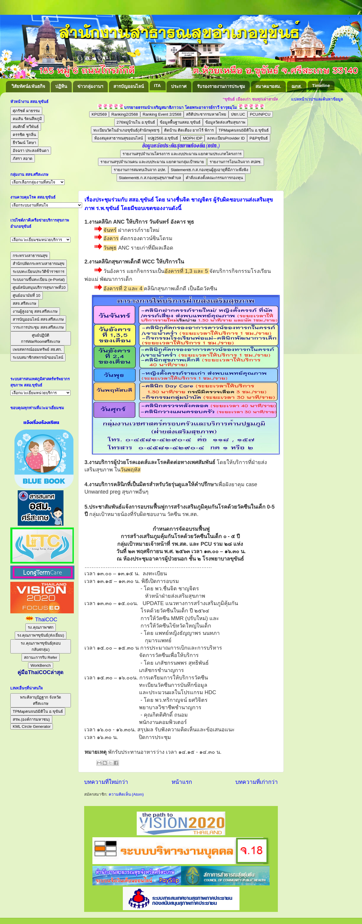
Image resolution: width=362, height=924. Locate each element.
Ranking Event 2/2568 (162, 114)
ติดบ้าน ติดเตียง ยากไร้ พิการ (189, 130)
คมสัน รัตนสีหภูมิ (27, 119)
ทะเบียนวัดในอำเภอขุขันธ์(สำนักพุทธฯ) (126, 130)
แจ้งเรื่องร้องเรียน (40, 422)
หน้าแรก (182, 782)
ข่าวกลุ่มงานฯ (90, 86)
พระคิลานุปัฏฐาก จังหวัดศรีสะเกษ (40, 700)
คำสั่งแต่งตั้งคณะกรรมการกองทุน (214, 178)
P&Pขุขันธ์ (259, 138)
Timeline (321, 85)
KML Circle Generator (31, 726)
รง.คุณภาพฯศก (40, 627)
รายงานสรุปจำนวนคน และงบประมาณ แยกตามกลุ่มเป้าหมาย (152, 162)
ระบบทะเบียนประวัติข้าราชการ (38, 271)
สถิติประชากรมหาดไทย (206, 114)
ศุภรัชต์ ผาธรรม (26, 111)
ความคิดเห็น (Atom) (126, 794)
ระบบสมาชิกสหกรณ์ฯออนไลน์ (38, 357)
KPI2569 (99, 114)
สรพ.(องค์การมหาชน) (31, 719)
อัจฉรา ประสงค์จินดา (31, 150)
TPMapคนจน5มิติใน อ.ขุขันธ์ (243, 130)
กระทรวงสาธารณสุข (30, 255)
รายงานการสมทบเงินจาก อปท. (140, 170)
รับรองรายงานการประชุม (221, 86)
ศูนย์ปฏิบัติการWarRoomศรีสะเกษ (41, 338)
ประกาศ (179, 86)
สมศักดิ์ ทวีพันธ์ (26, 126)
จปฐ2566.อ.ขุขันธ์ (163, 138)
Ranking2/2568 (124, 114)
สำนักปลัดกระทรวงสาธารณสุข (38, 263)
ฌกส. (296, 86)
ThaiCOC (46, 619)
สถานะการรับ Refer (40, 657)
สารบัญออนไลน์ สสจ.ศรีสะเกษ (38, 319)
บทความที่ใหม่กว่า (106, 782)
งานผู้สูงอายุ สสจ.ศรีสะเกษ (35, 311)
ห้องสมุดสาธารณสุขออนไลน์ (118, 138)
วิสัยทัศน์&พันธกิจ (28, 86)
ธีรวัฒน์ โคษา (24, 142)
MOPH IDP (192, 138)
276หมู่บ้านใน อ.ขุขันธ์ (136, 122)
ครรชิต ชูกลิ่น (24, 134)
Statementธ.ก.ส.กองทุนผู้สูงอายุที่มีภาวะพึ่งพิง (209, 170)
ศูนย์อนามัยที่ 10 (26, 295)
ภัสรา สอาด (22, 158)
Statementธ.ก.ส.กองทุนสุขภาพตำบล (150, 178)
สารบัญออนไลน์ (128, 86)
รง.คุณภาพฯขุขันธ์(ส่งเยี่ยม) (40, 635)
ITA (157, 85)
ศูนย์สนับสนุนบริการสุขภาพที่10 (39, 287)
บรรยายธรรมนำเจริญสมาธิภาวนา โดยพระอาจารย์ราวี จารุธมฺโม (180, 107)
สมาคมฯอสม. (268, 86)
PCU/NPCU (260, 114)
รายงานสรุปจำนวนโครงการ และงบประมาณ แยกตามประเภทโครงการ (182, 154)
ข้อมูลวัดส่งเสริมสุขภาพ (225, 122)
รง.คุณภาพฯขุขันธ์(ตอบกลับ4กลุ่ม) (41, 646)
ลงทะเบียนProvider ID (226, 138)
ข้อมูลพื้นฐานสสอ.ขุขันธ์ (180, 122)
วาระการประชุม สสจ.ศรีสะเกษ (38, 327)
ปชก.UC (238, 114)
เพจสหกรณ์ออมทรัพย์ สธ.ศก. (37, 349)
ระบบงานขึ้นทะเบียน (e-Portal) (39, 279)
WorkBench (40, 665)
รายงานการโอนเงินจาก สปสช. (235, 162)
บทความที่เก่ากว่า (256, 782)
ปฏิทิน (61, 86)
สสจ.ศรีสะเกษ (24, 303)
